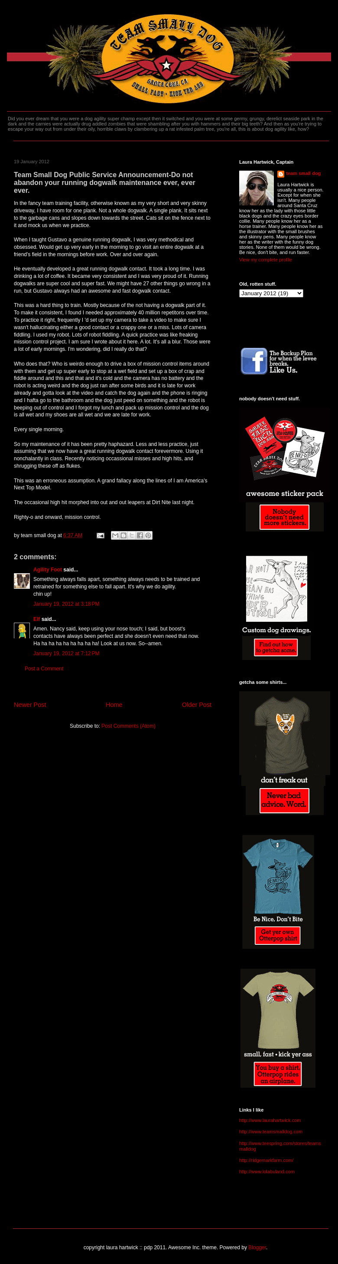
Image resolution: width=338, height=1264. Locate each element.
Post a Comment (44, 669)
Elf (36, 619)
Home (114, 704)
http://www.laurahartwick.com (270, 1120)
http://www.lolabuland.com (267, 1171)
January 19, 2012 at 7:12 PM (66, 653)
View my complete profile (265, 259)
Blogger (257, 1247)
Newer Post (30, 704)
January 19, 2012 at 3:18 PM (66, 604)
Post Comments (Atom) (128, 726)
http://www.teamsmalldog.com (270, 1131)
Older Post (196, 704)
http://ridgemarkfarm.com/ (266, 1160)
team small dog (303, 173)
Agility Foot (47, 570)
